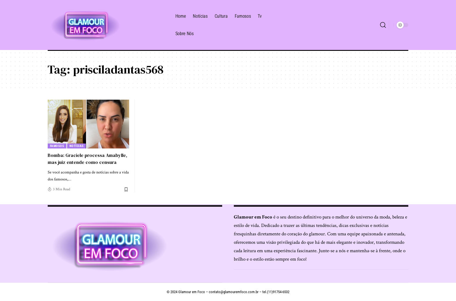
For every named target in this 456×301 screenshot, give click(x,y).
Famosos (57, 146)
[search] (383, 25)
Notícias (77, 146)
